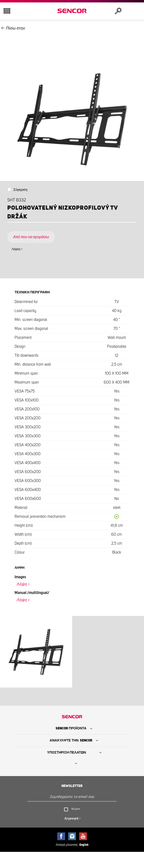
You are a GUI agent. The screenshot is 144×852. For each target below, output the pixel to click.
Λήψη (22, 584)
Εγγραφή (71, 818)
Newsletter (72, 786)
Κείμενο (75, 808)
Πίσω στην (15, 28)
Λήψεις (16, 249)
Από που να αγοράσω (31, 237)
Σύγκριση (20, 190)
